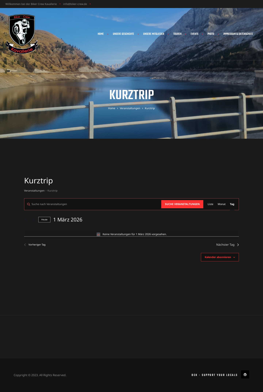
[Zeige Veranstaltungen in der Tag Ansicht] (232, 204)
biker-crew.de (78, 4)
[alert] (131, 234)
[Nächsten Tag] (33, 219)
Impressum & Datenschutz (238, 34)
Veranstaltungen (34, 190)
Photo (210, 34)
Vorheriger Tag (36, 245)
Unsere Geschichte (123, 34)
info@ (66, 4)
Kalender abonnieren (218, 257)
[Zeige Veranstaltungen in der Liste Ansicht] (210, 204)
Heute (44, 219)
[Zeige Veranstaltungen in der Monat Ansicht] (222, 204)
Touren (177, 34)
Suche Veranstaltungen (182, 204)
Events (194, 34)
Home (101, 34)
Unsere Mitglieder (153, 34)
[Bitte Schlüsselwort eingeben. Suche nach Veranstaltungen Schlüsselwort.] (92, 204)
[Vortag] (26, 219)
